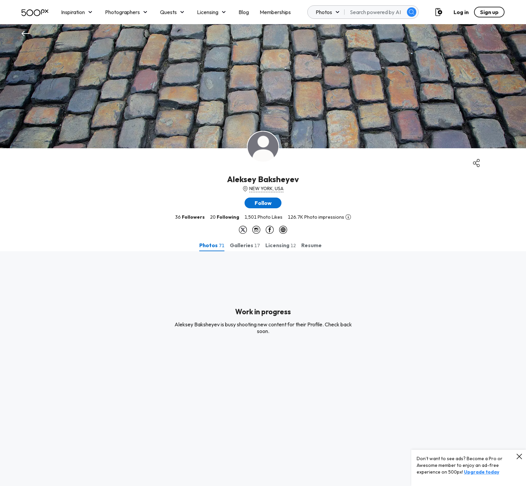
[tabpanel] (263, 368)
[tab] (212, 245)
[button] (263, 203)
